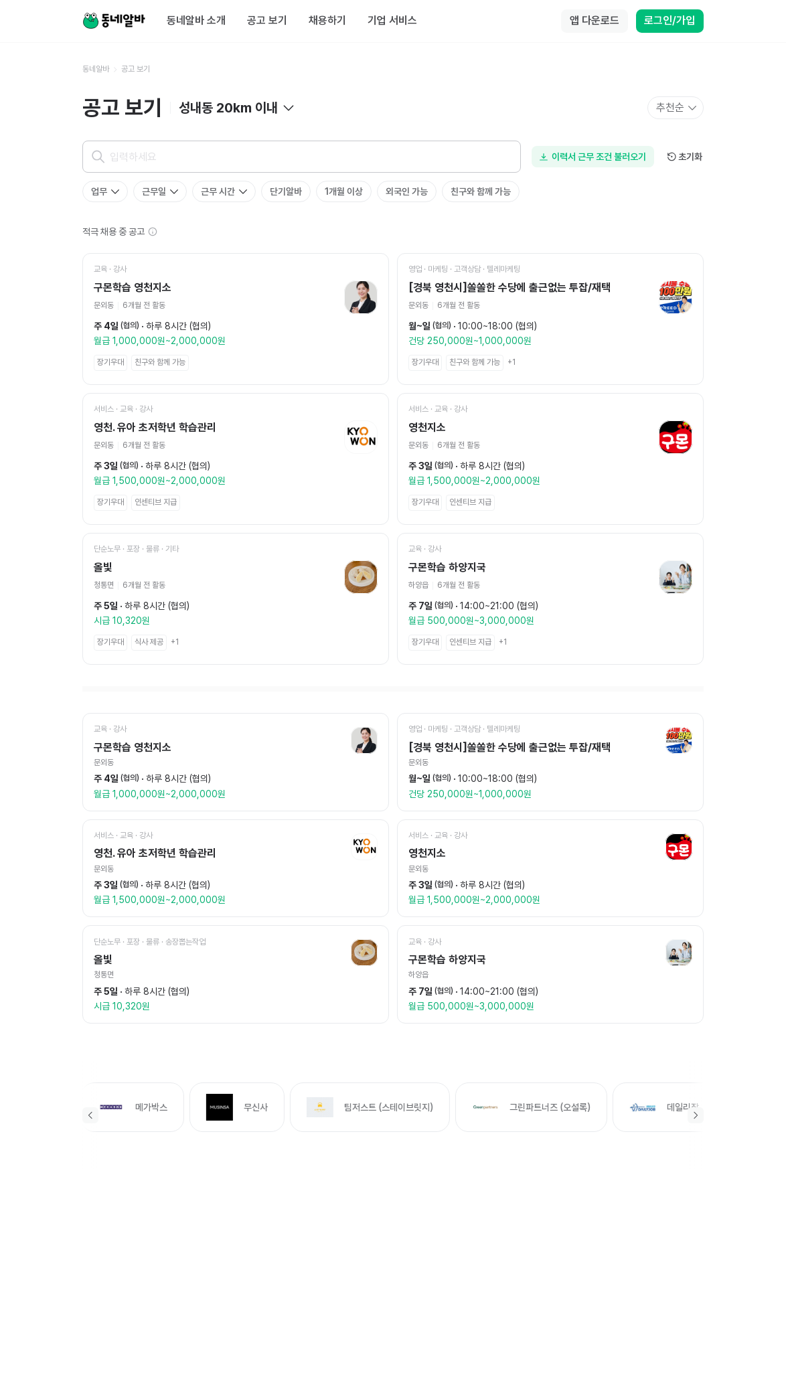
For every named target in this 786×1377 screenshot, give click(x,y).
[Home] (113, 21)
